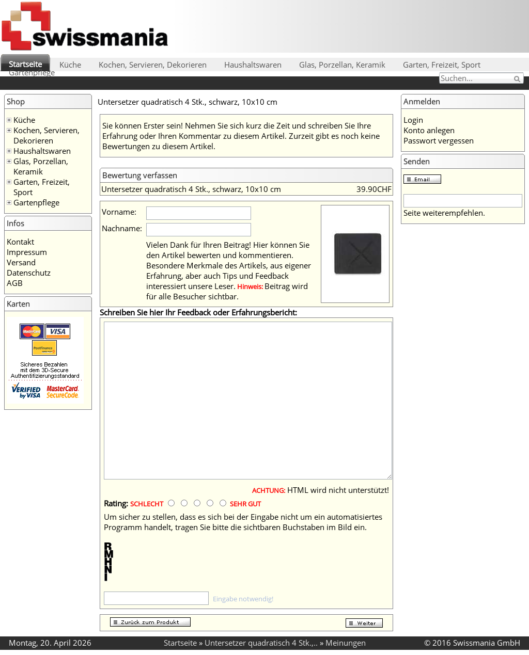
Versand (21, 262)
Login (413, 120)
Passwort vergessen (438, 140)
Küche (70, 64)
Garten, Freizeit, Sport (441, 64)
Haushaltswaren (253, 64)
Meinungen (345, 642)
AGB (15, 283)
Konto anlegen (429, 130)
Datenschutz (29, 272)
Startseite (25, 64)
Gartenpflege (32, 72)
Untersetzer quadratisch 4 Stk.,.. (261, 642)
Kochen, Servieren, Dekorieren (153, 64)
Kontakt (20, 241)
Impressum (27, 252)
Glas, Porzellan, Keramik (342, 64)
